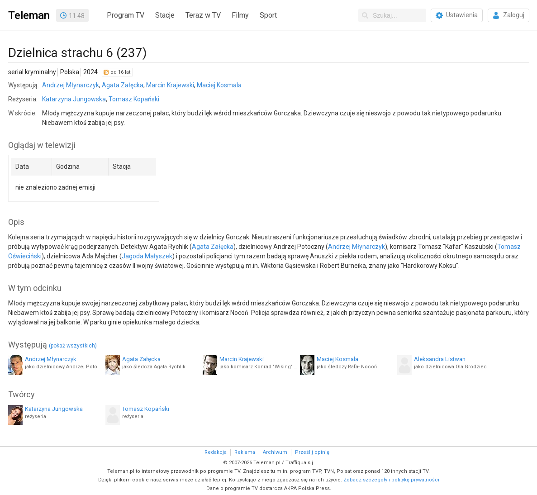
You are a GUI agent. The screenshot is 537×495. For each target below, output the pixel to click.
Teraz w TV (203, 15)
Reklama (244, 452)
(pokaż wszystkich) (73, 346)
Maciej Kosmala (219, 85)
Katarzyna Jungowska (74, 99)
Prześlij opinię (312, 452)
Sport (268, 15)
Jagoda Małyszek (147, 256)
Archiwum (275, 452)
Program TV (125, 15)
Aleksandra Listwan (440, 359)
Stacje (165, 15)
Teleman (29, 15)
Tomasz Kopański (134, 99)
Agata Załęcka (122, 85)
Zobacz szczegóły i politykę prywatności (391, 480)
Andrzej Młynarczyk (70, 85)
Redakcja (215, 452)
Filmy (240, 15)
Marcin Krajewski (170, 85)
